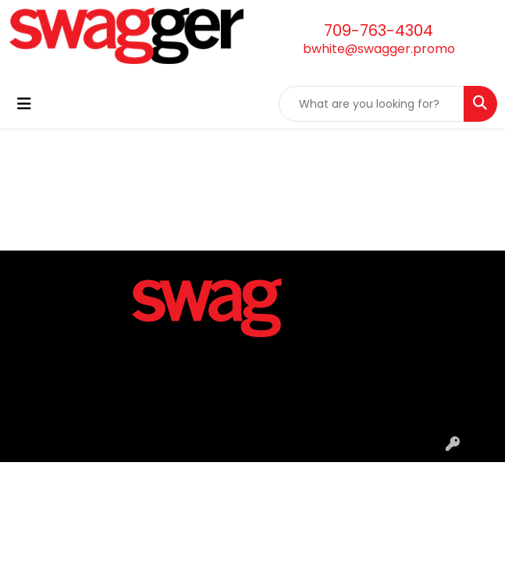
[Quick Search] (371, 104)
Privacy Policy (252, 424)
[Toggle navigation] (24, 104)
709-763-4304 (378, 30)
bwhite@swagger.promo (379, 49)
